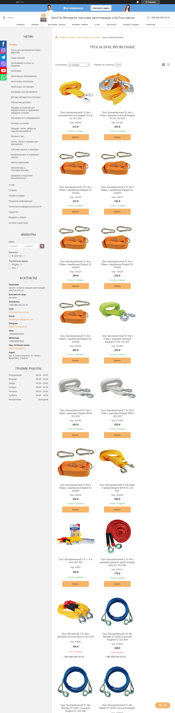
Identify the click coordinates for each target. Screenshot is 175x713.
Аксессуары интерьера (22, 81)
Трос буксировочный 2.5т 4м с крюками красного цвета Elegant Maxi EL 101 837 (73, 559)
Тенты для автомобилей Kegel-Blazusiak (26, 51)
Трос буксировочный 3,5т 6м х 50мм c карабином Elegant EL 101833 (73, 190)
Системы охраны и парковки (24, 149)
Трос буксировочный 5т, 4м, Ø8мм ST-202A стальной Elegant (150, 488)
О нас (97, 25)
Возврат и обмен (17, 217)
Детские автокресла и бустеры (25, 97)
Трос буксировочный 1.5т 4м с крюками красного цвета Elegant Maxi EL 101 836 (112, 413)
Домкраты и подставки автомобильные (22, 176)
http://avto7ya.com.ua (19, 312)
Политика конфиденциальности (25, 206)
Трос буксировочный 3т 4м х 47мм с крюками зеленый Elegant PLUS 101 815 (111, 264)
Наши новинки (18, 58)
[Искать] (4, 18)
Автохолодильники (20, 162)
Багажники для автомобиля (24, 92)
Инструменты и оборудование (25, 118)
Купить (74, 137)
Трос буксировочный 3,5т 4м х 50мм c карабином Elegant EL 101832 (150, 115)
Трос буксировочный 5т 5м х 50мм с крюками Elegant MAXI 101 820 (150, 264)
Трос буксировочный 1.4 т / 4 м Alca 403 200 (73, 412)
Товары (35, 25)
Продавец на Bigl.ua (87, 650)
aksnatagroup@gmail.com (21, 319)
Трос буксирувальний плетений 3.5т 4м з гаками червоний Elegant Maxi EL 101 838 (111, 560)
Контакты (112, 25)
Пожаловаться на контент (96, 653)
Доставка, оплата (56, 25)
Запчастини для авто (21, 102)
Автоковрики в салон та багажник (22, 64)
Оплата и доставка (18, 223)
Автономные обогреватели (24, 76)
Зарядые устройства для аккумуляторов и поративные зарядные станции (25, 110)
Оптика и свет (17, 136)
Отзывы (13, 190)
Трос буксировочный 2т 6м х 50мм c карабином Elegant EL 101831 (150, 190)
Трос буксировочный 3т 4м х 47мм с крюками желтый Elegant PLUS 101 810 (111, 115)
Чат (163, 705)
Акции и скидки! (131, 25)
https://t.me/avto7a (17, 348)
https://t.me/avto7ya (18, 326)
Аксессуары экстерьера (22, 87)
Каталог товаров (98, 625)
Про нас (94, 622)
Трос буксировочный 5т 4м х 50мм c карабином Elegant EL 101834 (73, 264)
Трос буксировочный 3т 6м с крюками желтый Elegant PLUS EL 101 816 (73, 115)
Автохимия (16, 71)
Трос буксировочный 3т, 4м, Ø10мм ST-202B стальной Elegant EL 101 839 (74, 488)
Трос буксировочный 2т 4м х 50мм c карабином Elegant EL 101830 (112, 190)
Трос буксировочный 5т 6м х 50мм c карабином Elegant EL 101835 (112, 339)
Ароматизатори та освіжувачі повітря (25, 155)
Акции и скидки (97, 628)
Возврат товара (80, 25)
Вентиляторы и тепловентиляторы (20, 169)
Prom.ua (100, 647)
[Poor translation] (11, 670)
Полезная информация (21, 201)
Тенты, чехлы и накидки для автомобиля (24, 142)
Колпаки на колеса (20, 123)
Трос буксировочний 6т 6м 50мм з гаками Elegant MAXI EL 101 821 (150, 339)
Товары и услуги (67, 37)
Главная (20, 25)
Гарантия (150, 25)
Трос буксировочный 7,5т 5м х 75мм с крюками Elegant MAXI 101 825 (73, 339)
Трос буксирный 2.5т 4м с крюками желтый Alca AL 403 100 (150, 413)
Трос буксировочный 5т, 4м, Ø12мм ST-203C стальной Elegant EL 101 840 (112, 488)
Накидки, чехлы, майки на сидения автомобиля (23, 129)
